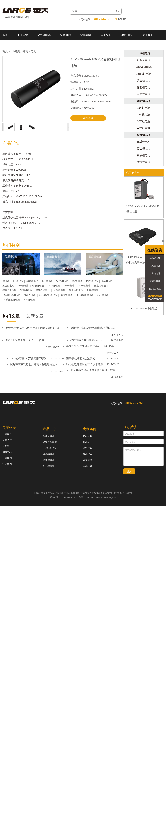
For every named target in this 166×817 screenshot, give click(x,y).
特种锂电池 (62, 281)
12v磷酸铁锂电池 (11, 295)
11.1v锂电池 (54, 285)
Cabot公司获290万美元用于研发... (29, 358)
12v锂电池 (47, 281)
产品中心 (49, 429)
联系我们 (7, 45)
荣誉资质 (7, 440)
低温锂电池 (100, 285)
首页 (5, 35)
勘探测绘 (87, 460)
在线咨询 (88, 118)
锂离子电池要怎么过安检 (80, 358)
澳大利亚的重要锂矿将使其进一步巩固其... (91, 346)
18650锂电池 (143, 73)
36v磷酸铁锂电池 (84, 295)
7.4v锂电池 (29, 299)
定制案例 (85, 35)
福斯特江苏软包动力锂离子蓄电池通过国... (35, 364)
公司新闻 (7, 458)
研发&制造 (126, 35)
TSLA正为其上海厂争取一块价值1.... (27, 340)
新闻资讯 (105, 35)
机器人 (86, 442)
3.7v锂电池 (102, 295)
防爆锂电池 (92, 290)
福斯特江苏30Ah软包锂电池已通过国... (92, 327)
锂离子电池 (29, 51)
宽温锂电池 (26, 290)
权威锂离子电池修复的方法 (86, 340)
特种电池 (65, 35)
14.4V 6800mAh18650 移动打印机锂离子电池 (142, 260)
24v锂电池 (77, 281)
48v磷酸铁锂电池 (11, 299)
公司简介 (7, 434)
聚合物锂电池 (76, 290)
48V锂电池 (143, 128)
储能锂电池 (38, 285)
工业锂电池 (8, 285)
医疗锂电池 (66, 295)
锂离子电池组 (9, 290)
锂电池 (5, 281)
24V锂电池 (143, 114)
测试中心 (7, 452)
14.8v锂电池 (84, 285)
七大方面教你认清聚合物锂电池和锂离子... (95, 370)
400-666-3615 (155, 289)
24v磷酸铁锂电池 (48, 295)
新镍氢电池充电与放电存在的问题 (25, 327)
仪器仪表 (87, 454)
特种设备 (87, 436)
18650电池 (69, 285)
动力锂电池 (44, 35)
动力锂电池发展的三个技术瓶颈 (84, 364)
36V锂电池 (143, 121)
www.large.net (110, 497)
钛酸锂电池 (59, 290)
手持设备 (87, 466)
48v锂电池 (23, 285)
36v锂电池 (106, 281)
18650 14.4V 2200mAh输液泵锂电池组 (142, 209)
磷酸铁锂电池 (43, 290)
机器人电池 (29, 295)
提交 (129, 471)
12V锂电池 (143, 107)
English (123, 18)
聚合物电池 (143, 80)
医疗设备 (87, 448)
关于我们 (147, 35)
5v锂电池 (18, 281)
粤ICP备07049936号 (123, 493)
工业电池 (22, 35)
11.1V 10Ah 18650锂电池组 (141, 308)
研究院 (5, 446)
